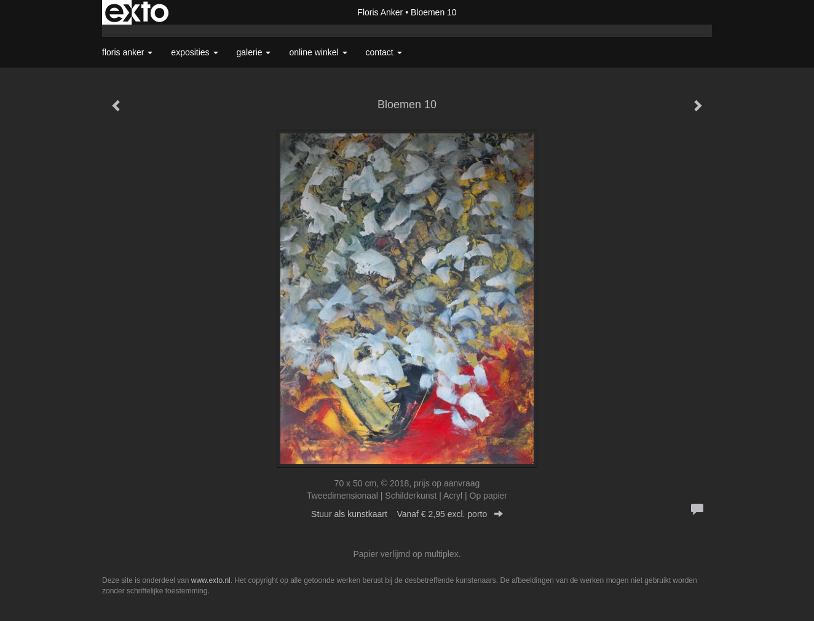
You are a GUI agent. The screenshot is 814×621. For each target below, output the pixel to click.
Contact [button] (384, 52)
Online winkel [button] (318, 52)
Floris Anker (380, 12)
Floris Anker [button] (127, 52)
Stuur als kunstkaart (407, 514)
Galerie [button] (254, 52)
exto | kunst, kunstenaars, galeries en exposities (137, 12)
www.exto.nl (211, 580)
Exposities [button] (194, 52)
